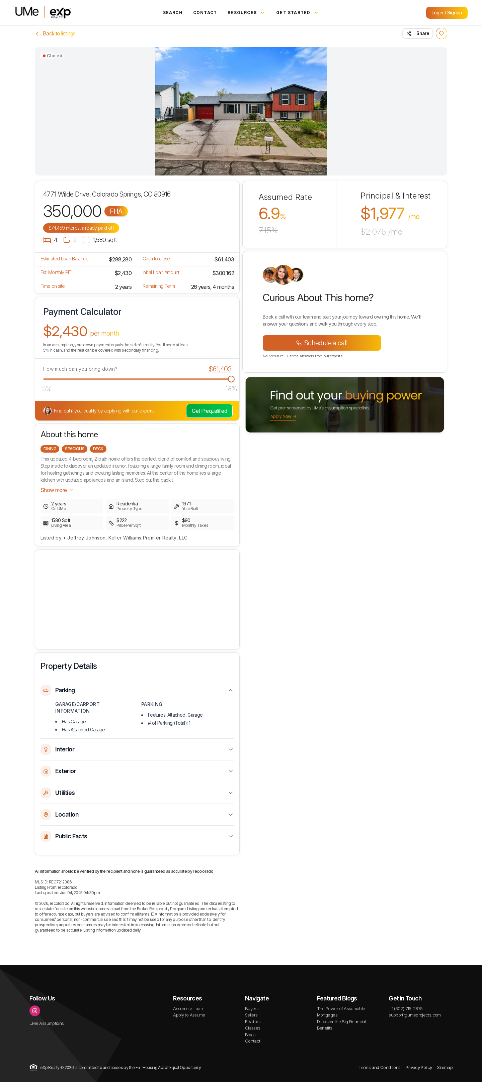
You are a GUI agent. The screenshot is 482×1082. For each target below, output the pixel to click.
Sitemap (445, 1067)
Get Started (297, 13)
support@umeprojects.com (414, 1014)
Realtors (252, 1021)
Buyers (251, 1008)
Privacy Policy (419, 1067)
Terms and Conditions (379, 1067)
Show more (57, 490)
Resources (246, 13)
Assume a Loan (188, 1008)
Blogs (250, 1034)
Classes (252, 1028)
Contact (205, 12)
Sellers (251, 1014)
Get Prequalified (209, 410)
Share (417, 33)
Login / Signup (446, 12)
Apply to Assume (189, 1014)
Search (172, 12)
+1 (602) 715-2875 (405, 1008)
